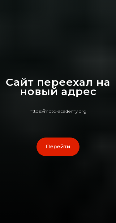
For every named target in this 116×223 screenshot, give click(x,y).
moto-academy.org (65, 111)
